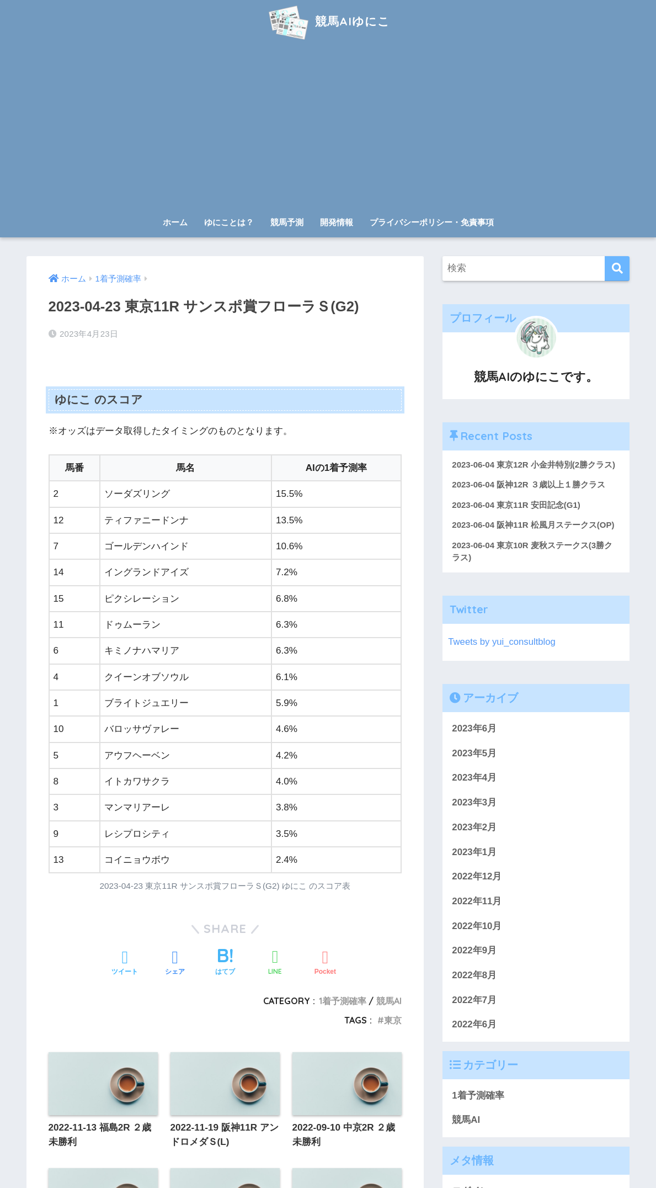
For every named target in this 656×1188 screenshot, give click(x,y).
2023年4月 (474, 778)
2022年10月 (477, 926)
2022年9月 (474, 951)
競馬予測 (286, 222)
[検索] (617, 268)
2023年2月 (474, 828)
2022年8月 (474, 975)
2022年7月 (474, 1000)
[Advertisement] (328, 128)
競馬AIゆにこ (328, 21)
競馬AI (466, 1120)
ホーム (175, 222)
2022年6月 (474, 1025)
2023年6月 (474, 729)
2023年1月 (474, 852)
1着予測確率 (478, 1096)
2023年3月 (474, 803)
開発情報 (336, 222)
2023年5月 (474, 754)
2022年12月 (477, 877)
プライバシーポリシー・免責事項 (432, 222)
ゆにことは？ (229, 222)
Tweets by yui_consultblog (502, 642)
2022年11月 (477, 902)
